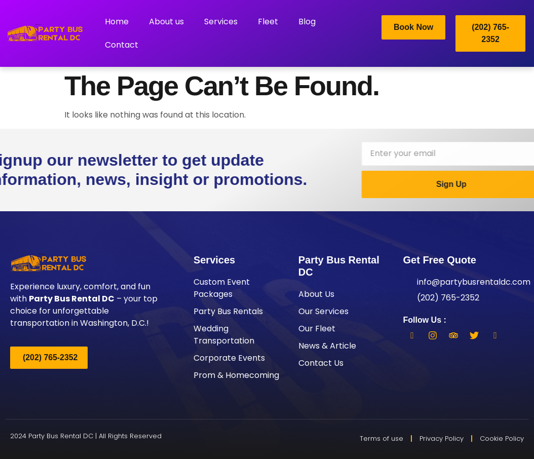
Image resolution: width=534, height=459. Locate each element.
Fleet (268, 21)
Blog (307, 21)
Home (117, 21)
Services (221, 21)
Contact (121, 45)
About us (166, 21)
